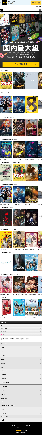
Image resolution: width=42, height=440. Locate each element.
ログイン (40, 9)
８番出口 (27, 115)
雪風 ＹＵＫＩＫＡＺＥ (17, 115)
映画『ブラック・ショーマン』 (5, 115)
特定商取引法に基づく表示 (16, 341)
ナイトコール (2, 183)
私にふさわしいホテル (4, 318)
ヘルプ (2, 391)
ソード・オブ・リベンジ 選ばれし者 (19, 91)
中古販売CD (16, 11)
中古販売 (4, 380)
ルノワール (40, 318)
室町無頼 (14, 138)
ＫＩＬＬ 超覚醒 (3, 160)
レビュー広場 (4, 399)
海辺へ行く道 (15, 318)
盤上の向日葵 (27, 205)
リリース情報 (21, 330)
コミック (10, 11)
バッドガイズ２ (3, 250)
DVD (2, 11)
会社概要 (2, 339)
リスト (37, 9)
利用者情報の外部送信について (25, 341)
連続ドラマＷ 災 (3, 228)
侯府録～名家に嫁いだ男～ (5, 295)
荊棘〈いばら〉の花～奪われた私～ (19, 295)
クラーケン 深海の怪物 (29, 160)
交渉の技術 (15, 273)
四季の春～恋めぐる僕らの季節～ (31, 273)
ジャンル (21, 327)
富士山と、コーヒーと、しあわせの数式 (32, 318)
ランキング (21, 332)
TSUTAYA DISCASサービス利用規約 (14, 339)
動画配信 (3, 364)
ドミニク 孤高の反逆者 (17, 160)
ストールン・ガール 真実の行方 (31, 183)
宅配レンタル (5, 372)
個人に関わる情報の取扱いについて (6, 341)
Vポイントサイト (5, 403)
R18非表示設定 (5, 384)
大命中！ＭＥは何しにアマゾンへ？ (6, 91)
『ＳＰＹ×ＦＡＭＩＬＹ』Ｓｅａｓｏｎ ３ (33, 91)
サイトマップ (33, 341)
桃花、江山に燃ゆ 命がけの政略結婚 (32, 295)
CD (6, 11)
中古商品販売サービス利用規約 (24, 339)
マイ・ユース (2, 273)
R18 (40, 11)
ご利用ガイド (4, 387)
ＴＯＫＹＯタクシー (28, 138)
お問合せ (3, 395)
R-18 (21, 335)
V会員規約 (6, 339)
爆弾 (1, 138)
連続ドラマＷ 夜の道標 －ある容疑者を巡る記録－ (22, 228)
